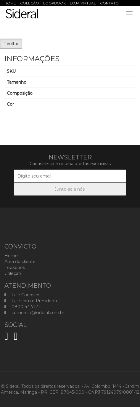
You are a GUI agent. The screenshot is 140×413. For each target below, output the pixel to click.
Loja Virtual (83, 3)
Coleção (29, 3)
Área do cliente (20, 261)
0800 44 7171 (22, 306)
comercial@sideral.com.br (34, 312)
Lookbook (54, 3)
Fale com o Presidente (31, 300)
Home (10, 3)
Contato (109, 3)
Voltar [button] (11, 43)
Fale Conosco (21, 295)
